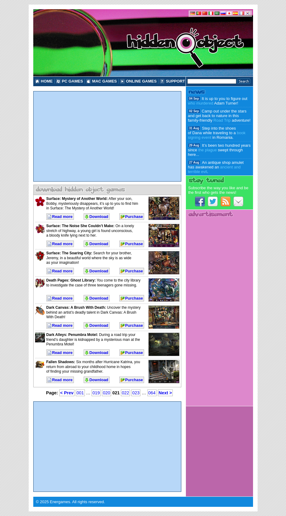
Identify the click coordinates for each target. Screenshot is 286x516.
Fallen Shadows (60, 362)
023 (135, 392)
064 (152, 392)
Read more (62, 216)
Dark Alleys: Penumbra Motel (71, 335)
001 (80, 392)
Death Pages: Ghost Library (70, 280)
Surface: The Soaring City (68, 253)
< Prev (67, 392)
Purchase (134, 216)
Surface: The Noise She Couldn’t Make (79, 226)
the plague (207, 150)
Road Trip (221, 120)
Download (98, 216)
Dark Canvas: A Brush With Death (75, 307)
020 (106, 392)
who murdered (200, 103)
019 (96, 392)
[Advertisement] (107, 136)
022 (125, 392)
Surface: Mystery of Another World (76, 199)
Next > (165, 392)
